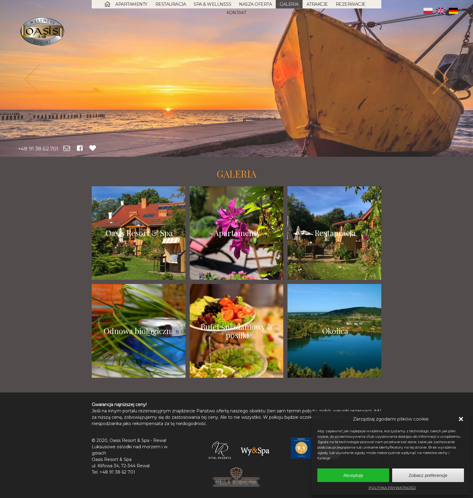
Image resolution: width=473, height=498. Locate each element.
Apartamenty (131, 4)
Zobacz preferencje (428, 475)
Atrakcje (317, 4)
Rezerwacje (351, 4)
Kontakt (236, 12)
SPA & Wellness (212, 4)
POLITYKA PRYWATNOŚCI (392, 487)
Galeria (289, 4)
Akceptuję (353, 475)
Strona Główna (107, 4)
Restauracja (170, 4)
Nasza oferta (255, 4)
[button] (461, 419)
